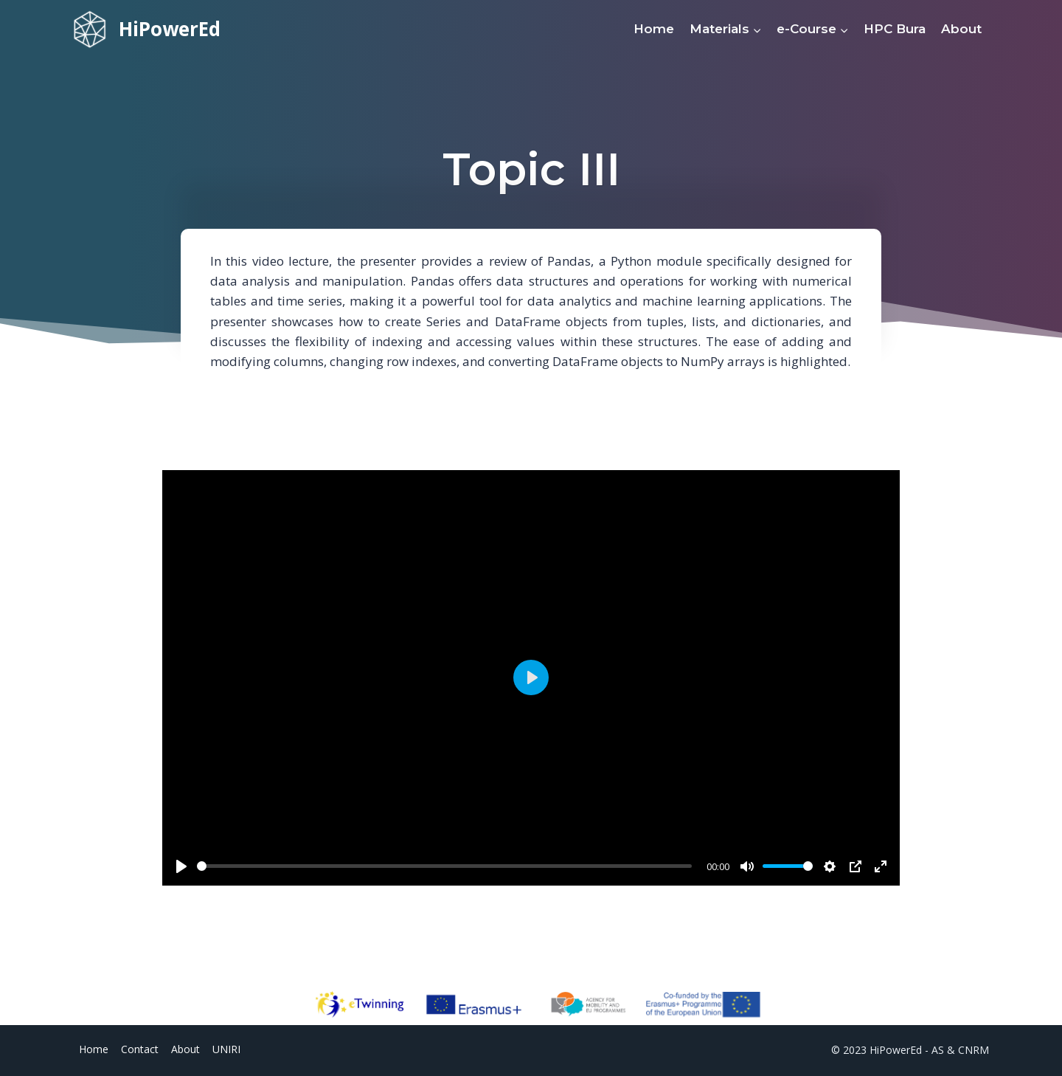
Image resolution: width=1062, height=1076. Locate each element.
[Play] (181, 866)
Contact (140, 1049)
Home (654, 28)
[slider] (444, 866)
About (961, 28)
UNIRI (226, 1049)
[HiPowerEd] (147, 29)
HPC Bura (895, 28)
